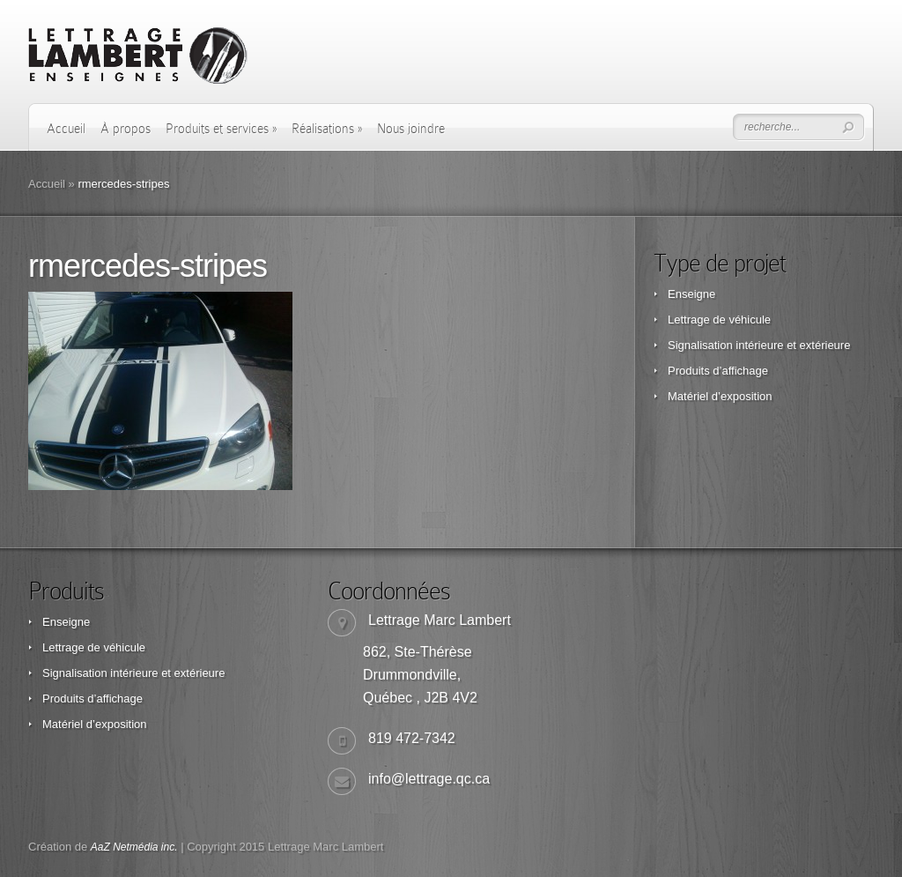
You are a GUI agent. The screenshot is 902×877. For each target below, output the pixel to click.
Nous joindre (411, 129)
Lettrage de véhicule (719, 319)
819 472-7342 (411, 738)
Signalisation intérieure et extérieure (759, 345)
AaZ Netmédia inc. (134, 847)
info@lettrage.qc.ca (429, 778)
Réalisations (327, 129)
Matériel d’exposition (720, 396)
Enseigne (691, 294)
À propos (125, 129)
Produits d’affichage (718, 370)
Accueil (66, 129)
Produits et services (221, 129)
